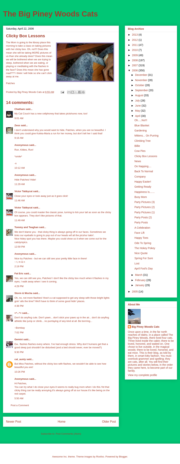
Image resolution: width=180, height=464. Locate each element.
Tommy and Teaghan (26, 227)
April (138, 115)
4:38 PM (18, 305)
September (141, 90)
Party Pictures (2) (144, 207)
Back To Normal (143, 171)
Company (140, 176)
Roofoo (100, 456)
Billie (137, 145)
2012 (135, 39)
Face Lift (139, 232)
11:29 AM (19, 184)
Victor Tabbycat (23, 191)
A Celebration (142, 227)
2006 (135, 70)
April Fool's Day (143, 268)
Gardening (140, 130)
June (138, 105)
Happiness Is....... (144, 191)
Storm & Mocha (23, 293)
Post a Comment (20, 405)
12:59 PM (19, 246)
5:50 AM (18, 398)
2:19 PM (18, 266)
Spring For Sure (143, 258)
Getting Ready (142, 186)
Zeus (17, 125)
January (140, 285)
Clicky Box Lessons (145, 156)
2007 (135, 65)
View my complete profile (142, 375)
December (141, 74)
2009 (135, 55)
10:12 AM (19, 167)
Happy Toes (141, 237)
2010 (135, 49)
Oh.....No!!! (140, 120)
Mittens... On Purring (146, 135)
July (137, 100)
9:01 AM (18, 118)
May (138, 110)
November (141, 80)
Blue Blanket (141, 125)
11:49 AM (19, 220)
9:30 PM (18, 352)
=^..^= (18, 313)
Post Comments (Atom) (68, 433)
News (137, 161)
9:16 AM (18, 138)
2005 (135, 291)
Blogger (123, 456)
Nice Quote (141, 253)
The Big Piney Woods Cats (50, 14)
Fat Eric (18, 273)
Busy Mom (140, 196)
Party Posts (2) (143, 217)
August (139, 95)
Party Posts (141, 222)
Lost (136, 263)
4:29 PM (18, 286)
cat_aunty (20, 359)
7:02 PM (18, 332)
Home (62, 421)
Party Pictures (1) (144, 212)
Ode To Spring (142, 243)
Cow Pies (140, 150)
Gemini (18, 339)
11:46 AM (19, 200)
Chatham (19, 109)
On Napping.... (142, 166)
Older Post (109, 421)
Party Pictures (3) (144, 202)
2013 (135, 34)
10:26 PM (19, 371)
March (139, 274)
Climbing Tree (142, 140)
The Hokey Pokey (144, 248)
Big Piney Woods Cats (145, 326)
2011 (135, 44)
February (140, 280)
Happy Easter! (142, 181)
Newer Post (13, 421)
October (140, 85)
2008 (135, 60)
